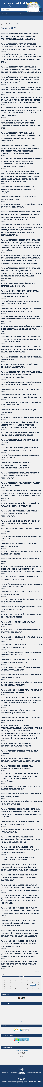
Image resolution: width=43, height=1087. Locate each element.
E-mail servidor (29, 14)
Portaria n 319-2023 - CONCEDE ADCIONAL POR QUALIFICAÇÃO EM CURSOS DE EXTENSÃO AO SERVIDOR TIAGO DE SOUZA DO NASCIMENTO (19, 953)
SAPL (21, 14)
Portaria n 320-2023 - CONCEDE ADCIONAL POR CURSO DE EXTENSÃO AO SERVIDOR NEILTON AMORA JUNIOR (19, 963)
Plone (24, 1073)
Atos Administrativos (27, 23)
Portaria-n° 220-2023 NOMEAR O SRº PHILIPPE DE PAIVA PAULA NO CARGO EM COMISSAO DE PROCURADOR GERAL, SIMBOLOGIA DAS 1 (19, 36)
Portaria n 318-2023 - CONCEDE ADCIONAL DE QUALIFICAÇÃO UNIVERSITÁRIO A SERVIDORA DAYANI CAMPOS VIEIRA (19, 943)
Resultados (21, 1043)
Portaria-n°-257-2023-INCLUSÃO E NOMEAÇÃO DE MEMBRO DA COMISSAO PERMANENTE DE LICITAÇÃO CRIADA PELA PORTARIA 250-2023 (20, 424)
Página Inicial (4, 14)
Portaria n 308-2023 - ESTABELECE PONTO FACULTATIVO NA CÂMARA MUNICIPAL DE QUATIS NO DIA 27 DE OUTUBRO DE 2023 (20, 839)
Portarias (35, 23)
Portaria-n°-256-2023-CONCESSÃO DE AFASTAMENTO (21, 417)
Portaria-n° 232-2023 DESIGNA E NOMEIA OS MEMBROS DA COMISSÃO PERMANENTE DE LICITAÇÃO (18, 189)
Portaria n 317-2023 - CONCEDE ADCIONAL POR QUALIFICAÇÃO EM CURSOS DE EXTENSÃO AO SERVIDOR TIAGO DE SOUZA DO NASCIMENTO (19, 933)
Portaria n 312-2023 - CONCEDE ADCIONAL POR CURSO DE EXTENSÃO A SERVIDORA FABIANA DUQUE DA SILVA (19, 877)
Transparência (18, 23)
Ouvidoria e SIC (13, 14)
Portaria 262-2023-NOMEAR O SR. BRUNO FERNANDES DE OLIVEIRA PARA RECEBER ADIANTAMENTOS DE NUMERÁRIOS (17, 465)
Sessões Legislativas (7, 1004)
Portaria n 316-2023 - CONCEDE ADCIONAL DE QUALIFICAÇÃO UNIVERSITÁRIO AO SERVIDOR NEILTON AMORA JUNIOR (19, 923)
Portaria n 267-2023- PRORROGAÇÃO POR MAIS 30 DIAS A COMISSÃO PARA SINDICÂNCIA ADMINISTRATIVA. (20, 513)
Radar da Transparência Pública (9, 1026)
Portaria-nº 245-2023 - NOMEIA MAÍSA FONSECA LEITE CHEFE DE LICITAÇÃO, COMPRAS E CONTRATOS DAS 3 (21, 329)
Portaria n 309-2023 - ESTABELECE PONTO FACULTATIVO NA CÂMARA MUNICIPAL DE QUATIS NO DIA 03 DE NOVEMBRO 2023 (20, 849)
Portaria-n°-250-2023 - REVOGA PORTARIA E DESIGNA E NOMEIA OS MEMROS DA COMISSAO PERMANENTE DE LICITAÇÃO (21, 374)
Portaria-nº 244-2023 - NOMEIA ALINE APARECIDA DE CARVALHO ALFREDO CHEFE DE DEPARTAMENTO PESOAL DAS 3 (21, 318)
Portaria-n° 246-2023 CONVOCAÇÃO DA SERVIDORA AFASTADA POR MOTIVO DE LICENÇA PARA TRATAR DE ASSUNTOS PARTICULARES (21, 339)
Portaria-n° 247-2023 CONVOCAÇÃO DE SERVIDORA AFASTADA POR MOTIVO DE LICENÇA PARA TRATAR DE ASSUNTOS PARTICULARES (21, 349)
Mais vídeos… (21, 1022)
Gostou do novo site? (21, 1050)
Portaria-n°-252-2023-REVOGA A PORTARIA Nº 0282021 (21, 390)
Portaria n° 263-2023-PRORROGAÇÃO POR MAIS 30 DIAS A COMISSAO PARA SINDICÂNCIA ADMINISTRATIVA (20, 475)
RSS (4, 974)
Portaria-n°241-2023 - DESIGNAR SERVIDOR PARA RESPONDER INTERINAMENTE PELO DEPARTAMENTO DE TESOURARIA (19, 293)
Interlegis (36, 1072)
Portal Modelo (23, 1072)
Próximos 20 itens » (38, 971)
